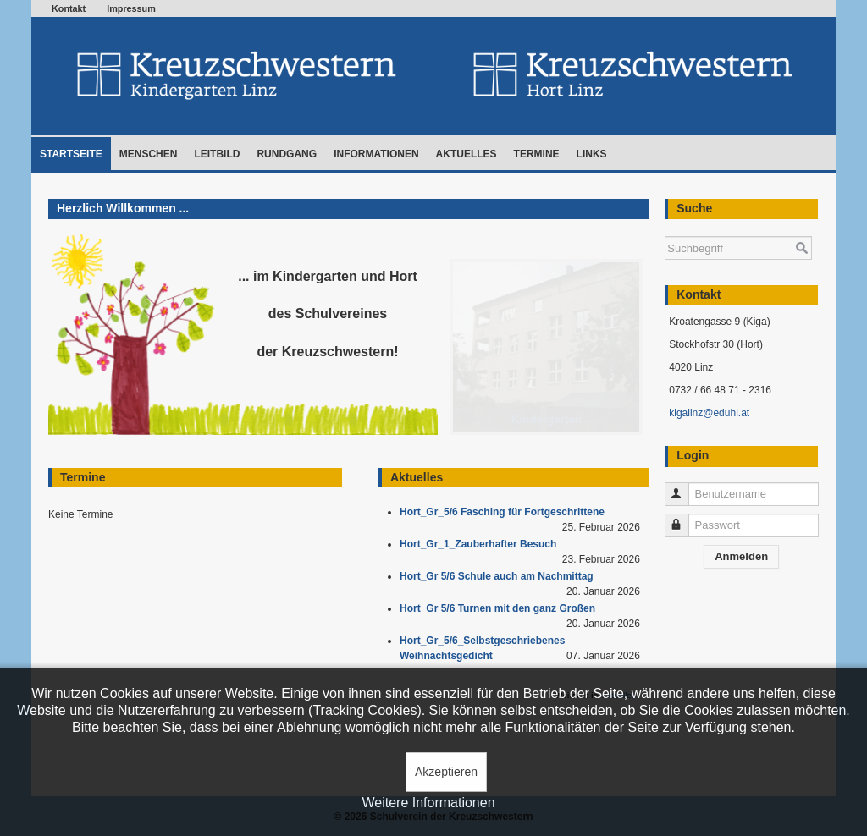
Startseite (71, 154)
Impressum (131, 8)
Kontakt (69, 8)
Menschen (148, 154)
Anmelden (741, 556)
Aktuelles (466, 154)
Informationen (376, 154)
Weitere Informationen (428, 802)
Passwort (684, 518)
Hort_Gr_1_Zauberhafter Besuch (481, 544)
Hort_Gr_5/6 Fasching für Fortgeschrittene (505, 512)
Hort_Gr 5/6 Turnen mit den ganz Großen (500, 608)
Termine (537, 154)
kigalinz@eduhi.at (709, 413)
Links (592, 154)
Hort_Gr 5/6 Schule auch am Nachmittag (499, 576)
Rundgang (287, 154)
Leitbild (217, 154)
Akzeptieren (446, 771)
